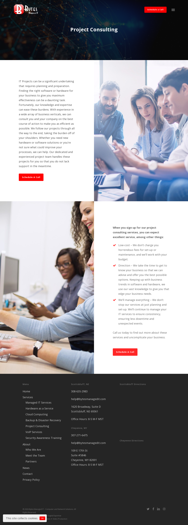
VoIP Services (34, 432)
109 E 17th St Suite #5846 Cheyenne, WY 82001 (84, 455)
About (26, 444)
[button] (173, 9)
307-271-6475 (79, 435)
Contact (28, 474)
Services (28, 397)
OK (42, 518)
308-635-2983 (79, 391)
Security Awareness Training (44, 438)
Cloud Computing (37, 414)
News (26, 468)
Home (26, 391)
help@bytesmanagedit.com (88, 399)
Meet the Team (35, 455)
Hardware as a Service (39, 408)
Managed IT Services (38, 402)
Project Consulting (37, 426)
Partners (31, 461)
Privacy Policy (31, 479)
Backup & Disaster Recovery (43, 420)
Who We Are (33, 449)
